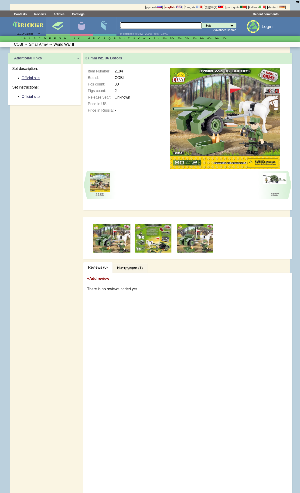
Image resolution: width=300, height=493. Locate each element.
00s (210, 38)
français (193, 7)
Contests (20, 14)
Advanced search (224, 30)
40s (165, 38)
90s (202, 38)
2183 (100, 185)
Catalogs (78, 14)
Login (267, 26)
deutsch (276, 7)
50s (172, 38)
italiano (257, 7)
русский (154, 7)
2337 (274, 185)
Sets (57, 26)
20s (224, 38)
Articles (59, 14)
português (236, 7)
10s (217, 38)
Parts (104, 26)
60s (179, 38)
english (173, 7)
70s (187, 38)
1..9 (23, 38)
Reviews (40, 14)
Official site (30, 78)
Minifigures (81, 26)
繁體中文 (214, 7)
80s (195, 38)
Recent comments (266, 14)
